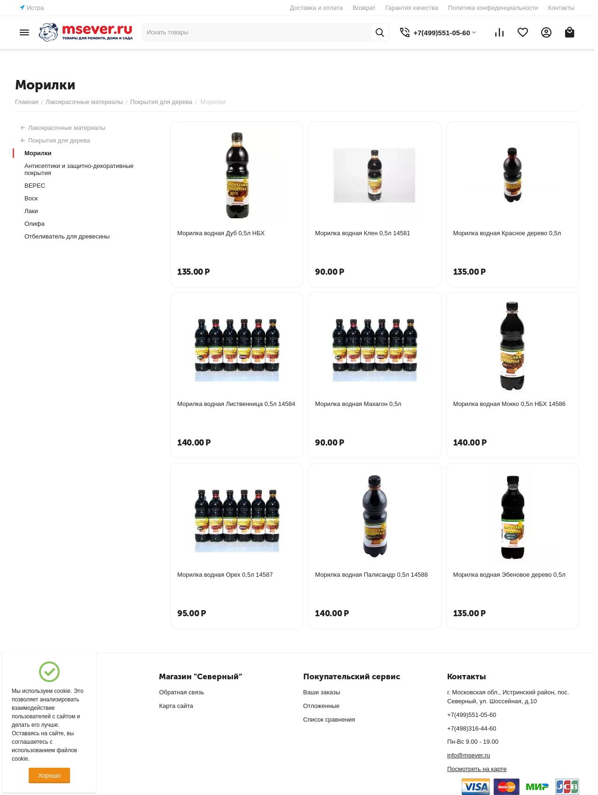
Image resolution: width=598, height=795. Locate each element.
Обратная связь (181, 692)
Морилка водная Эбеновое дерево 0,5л (509, 574)
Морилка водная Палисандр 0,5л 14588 (371, 574)
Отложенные (321, 705)
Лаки (31, 211)
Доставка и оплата (316, 7)
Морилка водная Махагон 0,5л (358, 403)
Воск (31, 198)
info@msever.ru (468, 755)
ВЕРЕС (34, 185)
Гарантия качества (412, 7)
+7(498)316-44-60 (471, 728)
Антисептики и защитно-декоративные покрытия (79, 169)
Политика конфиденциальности (493, 7)
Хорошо (49, 775)
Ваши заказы (321, 692)
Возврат (364, 7)
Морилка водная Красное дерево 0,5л (507, 233)
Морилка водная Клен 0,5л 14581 (362, 233)
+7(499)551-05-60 (471, 714)
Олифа (34, 223)
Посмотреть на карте (476, 768)
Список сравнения (329, 719)
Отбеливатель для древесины (67, 236)
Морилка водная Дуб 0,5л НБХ (221, 233)
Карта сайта (176, 705)
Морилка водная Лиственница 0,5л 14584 (236, 403)
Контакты (561, 7)
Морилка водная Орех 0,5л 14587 (225, 574)
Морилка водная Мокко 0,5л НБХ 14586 (509, 403)
